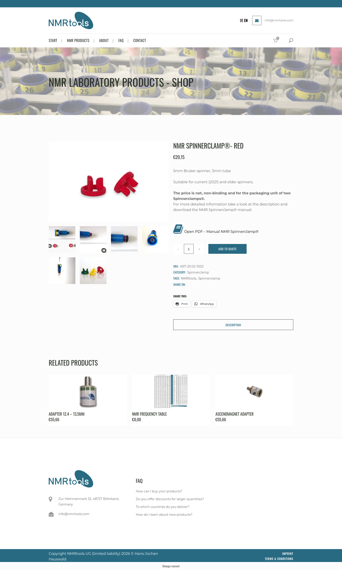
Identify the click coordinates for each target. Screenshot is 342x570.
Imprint (287, 553)
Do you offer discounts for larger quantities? (170, 499)
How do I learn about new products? (164, 515)
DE (241, 20)
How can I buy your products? (159, 491)
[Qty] (189, 249)
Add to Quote (227, 248)
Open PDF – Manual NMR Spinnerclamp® (221, 232)
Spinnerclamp (198, 272)
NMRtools (188, 278)
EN (246, 20)
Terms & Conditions (279, 558)
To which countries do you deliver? (163, 507)
